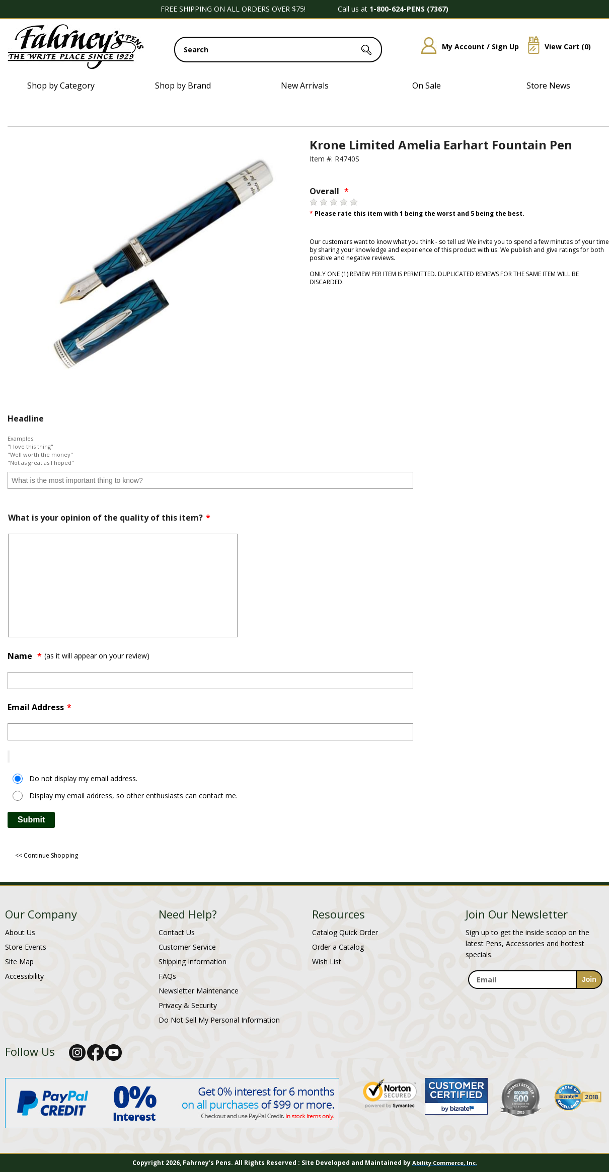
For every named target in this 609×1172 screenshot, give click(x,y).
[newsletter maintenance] (535, 994)
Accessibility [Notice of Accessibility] (24, 976)
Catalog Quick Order (345, 932)
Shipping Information (192, 961)
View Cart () (555, 46)
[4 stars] (344, 202)
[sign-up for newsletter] (589, 979)
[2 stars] (324, 202)
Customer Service (187, 947)
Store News (548, 85)
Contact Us (177, 932)
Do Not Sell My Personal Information (219, 1020)
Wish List (326, 961)
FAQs (167, 976)
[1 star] (314, 202)
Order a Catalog (338, 947)
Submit (31, 819)
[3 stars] (334, 202)
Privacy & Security (188, 1005)
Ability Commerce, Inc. (444, 1162)
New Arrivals (305, 85)
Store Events (25, 947)
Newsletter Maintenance (199, 990)
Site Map (19, 961)
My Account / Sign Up (466, 46)
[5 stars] (354, 202)
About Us (20, 932)
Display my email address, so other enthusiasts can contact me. (133, 795)
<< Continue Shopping (46, 855)
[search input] (278, 49)
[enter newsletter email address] (535, 979)
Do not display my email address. (83, 778)
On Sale (426, 85)
